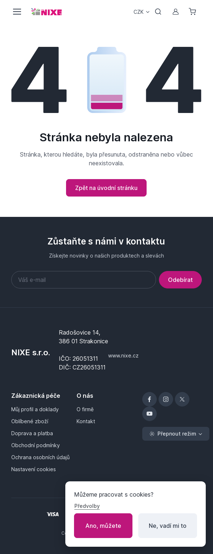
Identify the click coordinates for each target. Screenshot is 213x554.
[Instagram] (166, 399)
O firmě (85, 409)
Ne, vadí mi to (168, 525)
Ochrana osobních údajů (40, 457)
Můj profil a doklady (35, 409)
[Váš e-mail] (83, 279)
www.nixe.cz (123, 355)
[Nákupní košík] (193, 11)
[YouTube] (149, 414)
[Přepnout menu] (16, 11)
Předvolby (87, 506)
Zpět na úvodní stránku (106, 187)
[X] (182, 399)
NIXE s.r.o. (30, 352)
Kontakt (86, 421)
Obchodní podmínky (35, 445)
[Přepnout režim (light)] (175, 434)
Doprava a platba (32, 433)
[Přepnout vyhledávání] (158, 11)
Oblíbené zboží (29, 421)
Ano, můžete (103, 525)
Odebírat (180, 279)
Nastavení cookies (33, 469)
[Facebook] (149, 399)
